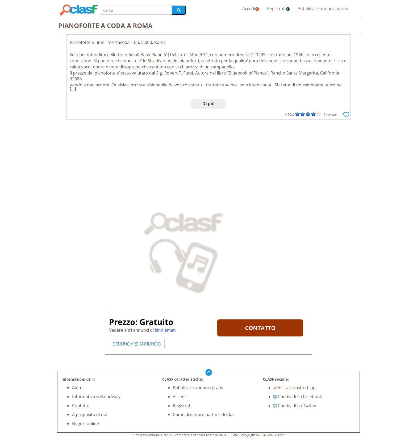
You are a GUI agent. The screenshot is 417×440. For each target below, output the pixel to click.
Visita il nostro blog (294, 387)
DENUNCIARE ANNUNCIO (136, 344)
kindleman (165, 330)
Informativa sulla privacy (96, 397)
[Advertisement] (208, 162)
